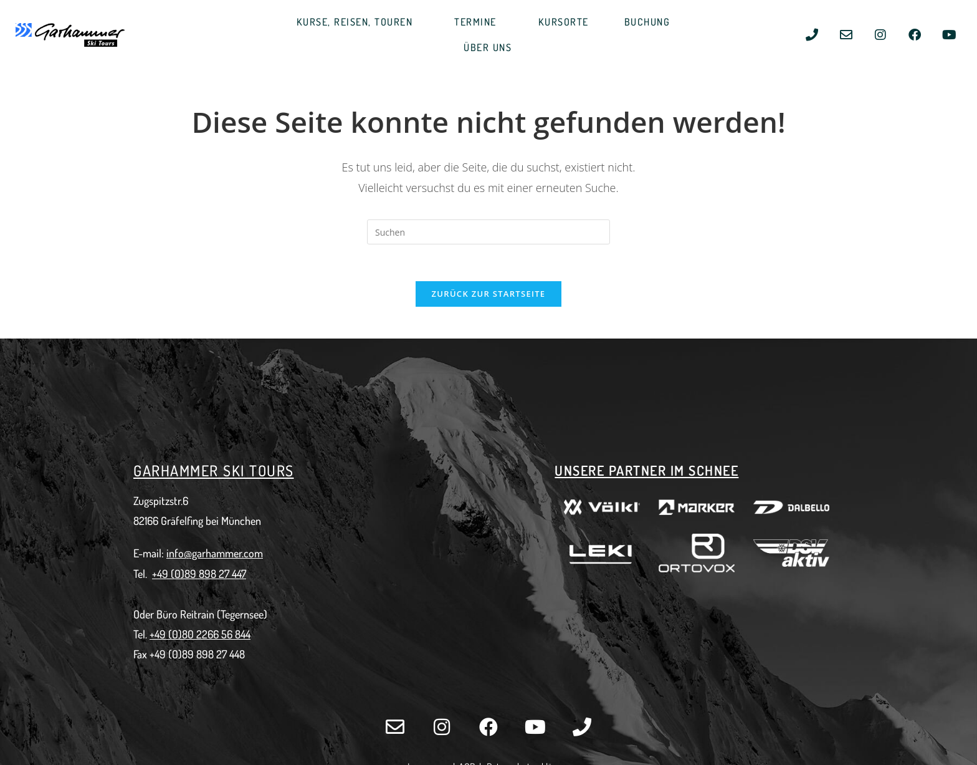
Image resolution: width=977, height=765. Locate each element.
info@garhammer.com (214, 555)
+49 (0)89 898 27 (192, 575)
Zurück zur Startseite (489, 295)
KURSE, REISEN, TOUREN (358, 22)
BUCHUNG (650, 22)
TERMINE (478, 22)
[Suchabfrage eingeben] (488, 231)
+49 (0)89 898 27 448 (197, 656)
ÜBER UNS (491, 47)
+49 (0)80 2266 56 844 (200, 636)
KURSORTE (563, 22)
